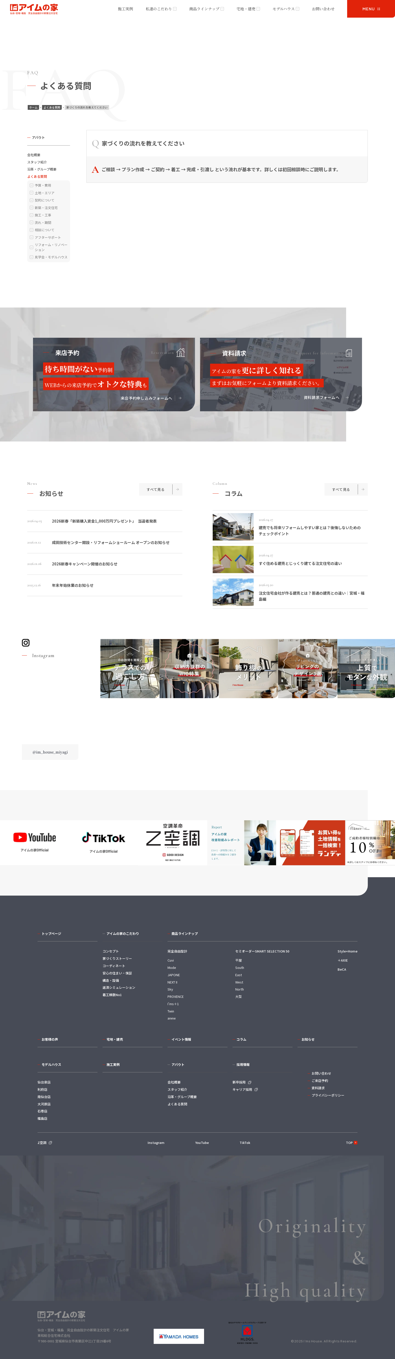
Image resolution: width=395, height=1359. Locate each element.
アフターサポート (48, 237)
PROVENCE (176, 996)
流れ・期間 (43, 222)
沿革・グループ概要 (41, 169)
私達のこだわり (159, 8)
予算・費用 (43, 185)
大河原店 (44, 1104)
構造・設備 (111, 980)
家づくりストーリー (117, 958)
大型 (238, 996)
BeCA (342, 969)
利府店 (42, 1089)
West (239, 982)
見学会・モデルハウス (51, 257)
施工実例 (125, 8)
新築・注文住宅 (46, 207)
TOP (349, 1142)
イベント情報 (181, 1039)
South (239, 967)
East (238, 974)
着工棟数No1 (112, 994)
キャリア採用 (242, 1089)
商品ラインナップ (204, 8)
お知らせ (308, 1039)
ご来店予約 (320, 1080)
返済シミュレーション (119, 987)
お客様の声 (50, 1039)
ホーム (33, 107)
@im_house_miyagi (50, 752)
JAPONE (174, 974)
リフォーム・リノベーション (51, 247)
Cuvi (171, 960)
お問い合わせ (323, 8)
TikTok (245, 1142)
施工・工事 (43, 215)
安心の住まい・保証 (117, 973)
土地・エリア (44, 192)
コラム (241, 1039)
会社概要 (33, 154)
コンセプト (111, 951)
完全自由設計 (177, 951)
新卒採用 (239, 1082)
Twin (171, 1011)
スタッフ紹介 (37, 162)
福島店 (42, 1118)
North (239, 989)
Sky (170, 989)
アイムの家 (34, 9)
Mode (172, 967)
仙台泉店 (44, 1082)
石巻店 (42, 1111)
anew (172, 1018)
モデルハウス (284, 8)
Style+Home (347, 951)
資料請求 (318, 1087)
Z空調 (42, 1142)
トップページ (51, 933)
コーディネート (114, 965)
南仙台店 (44, 1096)
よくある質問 (52, 107)
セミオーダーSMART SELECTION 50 (262, 951)
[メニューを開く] (371, 9)
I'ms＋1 (173, 1003)
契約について (44, 200)
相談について (44, 229)
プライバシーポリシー (328, 1095)
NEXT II (172, 982)
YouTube (202, 1142)
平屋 (238, 960)
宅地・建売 (246, 8)
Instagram (156, 1142)
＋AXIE (343, 960)
